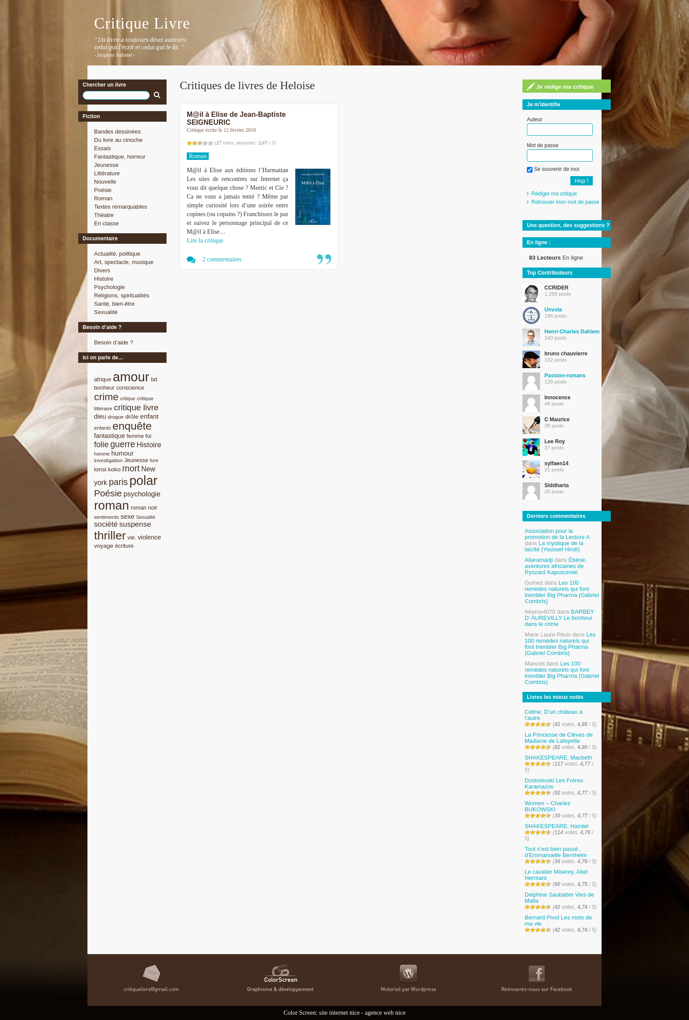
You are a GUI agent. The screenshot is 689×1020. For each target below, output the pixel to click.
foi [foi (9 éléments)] (148, 436)
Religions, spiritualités (121, 295)
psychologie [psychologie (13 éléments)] (141, 494)
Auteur (534, 119)
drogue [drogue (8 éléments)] (115, 417)
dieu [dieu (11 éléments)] (100, 416)
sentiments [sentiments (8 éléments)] (106, 517)
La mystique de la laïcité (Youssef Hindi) (554, 546)
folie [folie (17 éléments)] (101, 444)
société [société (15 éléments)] (106, 524)
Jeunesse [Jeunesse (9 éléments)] (136, 460)
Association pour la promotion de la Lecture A (557, 534)
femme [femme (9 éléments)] (135, 436)
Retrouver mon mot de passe (565, 202)
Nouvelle (105, 181)
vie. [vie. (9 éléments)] (131, 537)
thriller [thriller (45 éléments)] (110, 535)
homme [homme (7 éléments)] (102, 453)
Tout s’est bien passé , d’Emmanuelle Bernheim (556, 852)
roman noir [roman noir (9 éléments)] (144, 507)
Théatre (104, 215)
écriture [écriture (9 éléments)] (124, 546)
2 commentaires (222, 259)
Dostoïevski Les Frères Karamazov (554, 783)
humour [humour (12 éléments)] (122, 453)
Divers (102, 270)
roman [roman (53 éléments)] (111, 505)
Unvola (553, 310)
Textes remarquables (120, 206)
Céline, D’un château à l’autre (554, 715)
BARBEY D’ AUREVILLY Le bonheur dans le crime (559, 617)
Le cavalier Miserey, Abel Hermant (556, 874)
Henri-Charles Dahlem (571, 332)
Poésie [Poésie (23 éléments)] (108, 493)
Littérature (107, 173)
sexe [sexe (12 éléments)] (127, 516)
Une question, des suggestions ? (568, 225)
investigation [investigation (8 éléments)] (108, 460)
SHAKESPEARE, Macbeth (558, 757)
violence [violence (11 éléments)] (149, 537)
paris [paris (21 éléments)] (118, 482)
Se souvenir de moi (553, 169)
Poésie (103, 190)
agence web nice (385, 1012)
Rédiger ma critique (554, 194)
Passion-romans (564, 376)
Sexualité (105, 312)
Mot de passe (542, 145)
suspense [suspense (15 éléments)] (135, 524)
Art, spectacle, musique (123, 262)
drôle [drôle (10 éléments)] (131, 416)
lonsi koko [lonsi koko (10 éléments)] (107, 469)
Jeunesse (106, 165)
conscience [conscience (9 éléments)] (130, 387)
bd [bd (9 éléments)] (154, 379)
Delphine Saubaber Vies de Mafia (559, 897)
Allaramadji (539, 560)
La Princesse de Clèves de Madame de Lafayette (559, 737)
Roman (103, 198)
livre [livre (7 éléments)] (154, 460)
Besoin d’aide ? (113, 342)
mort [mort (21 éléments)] (131, 468)
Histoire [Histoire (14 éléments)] (149, 445)
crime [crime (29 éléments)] (106, 396)
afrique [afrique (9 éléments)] (102, 379)
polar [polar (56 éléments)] (143, 481)
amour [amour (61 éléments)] (131, 376)
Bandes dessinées (117, 131)
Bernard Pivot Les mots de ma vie (558, 920)
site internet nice (339, 1012)
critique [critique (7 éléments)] (127, 398)
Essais (102, 148)
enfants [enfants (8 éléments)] (102, 427)
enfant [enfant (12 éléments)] (149, 416)
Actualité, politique (117, 253)
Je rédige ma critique (560, 86)
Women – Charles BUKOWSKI (547, 806)
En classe (106, 223)
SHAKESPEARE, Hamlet (556, 826)
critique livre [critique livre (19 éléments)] (136, 407)
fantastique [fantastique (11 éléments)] (109, 435)
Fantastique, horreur (119, 156)
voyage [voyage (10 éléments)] (103, 546)
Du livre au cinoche (118, 140)
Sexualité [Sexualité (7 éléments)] (146, 517)
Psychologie (109, 287)
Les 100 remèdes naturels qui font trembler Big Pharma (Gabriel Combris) (562, 591)
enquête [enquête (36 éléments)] (132, 426)
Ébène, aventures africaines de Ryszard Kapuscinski (556, 566)
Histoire (103, 278)
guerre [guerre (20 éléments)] (122, 444)
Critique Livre (142, 23)
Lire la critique (205, 240)
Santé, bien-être (114, 303)
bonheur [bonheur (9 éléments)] (104, 387)
